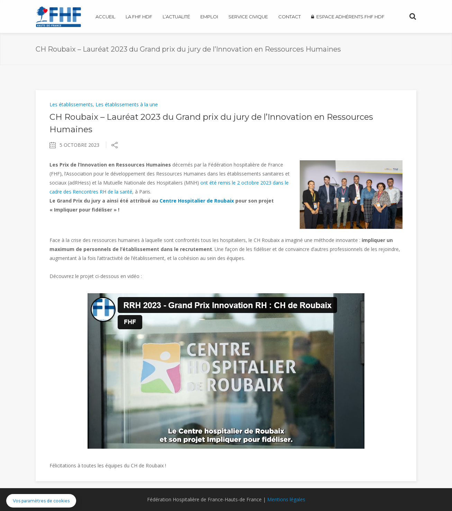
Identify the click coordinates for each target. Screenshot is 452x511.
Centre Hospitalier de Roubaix (197, 200)
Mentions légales (286, 499)
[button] (41, 501)
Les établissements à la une (127, 104)
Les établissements (71, 104)
